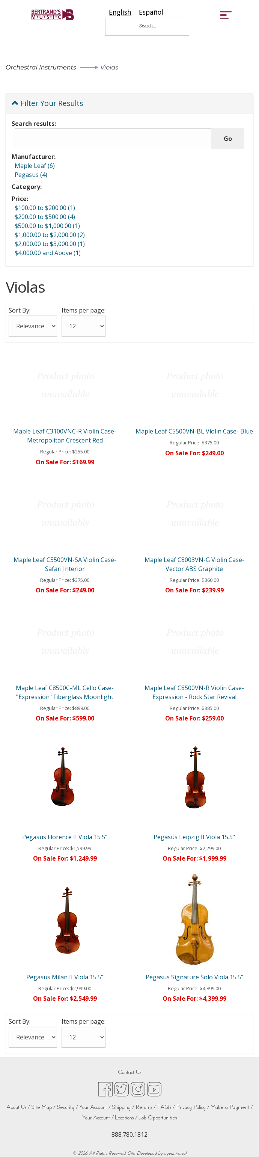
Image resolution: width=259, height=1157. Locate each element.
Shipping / (123, 1107)
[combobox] (120, 12)
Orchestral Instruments (41, 67)
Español (151, 12)
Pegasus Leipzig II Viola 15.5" (194, 837)
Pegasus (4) (31, 175)
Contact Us (129, 1072)
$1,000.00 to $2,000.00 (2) (50, 235)
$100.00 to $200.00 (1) (45, 208)
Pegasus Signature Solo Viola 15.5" (194, 977)
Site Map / (43, 1107)
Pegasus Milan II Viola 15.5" (64, 977)
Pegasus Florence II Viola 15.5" (64, 837)
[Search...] (153, 25)
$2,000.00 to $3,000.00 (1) (50, 244)
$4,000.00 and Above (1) (48, 253)
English (120, 12)
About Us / (18, 1107)
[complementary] (204, 1115)
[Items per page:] (83, 326)
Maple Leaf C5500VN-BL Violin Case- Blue (194, 431)
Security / (67, 1107)
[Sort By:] (33, 326)
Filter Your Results (47, 103)
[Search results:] (113, 138)
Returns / (146, 1107)
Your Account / (95, 1107)
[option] (151, 12)
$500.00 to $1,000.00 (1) (47, 226)
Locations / (126, 1118)
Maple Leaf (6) (35, 166)
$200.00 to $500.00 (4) (45, 217)
